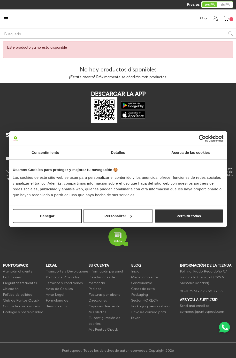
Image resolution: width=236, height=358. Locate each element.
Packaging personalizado (151, 306)
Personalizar (118, 216)
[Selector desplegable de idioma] (203, 18)
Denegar (47, 216)
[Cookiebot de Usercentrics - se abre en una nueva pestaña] (202, 138)
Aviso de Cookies (59, 289)
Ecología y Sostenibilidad (23, 312)
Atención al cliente (17, 271)
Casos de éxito (143, 289)
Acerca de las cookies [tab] (190, 152)
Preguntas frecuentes (20, 283)
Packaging (139, 294)
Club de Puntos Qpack (21, 300)
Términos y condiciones (64, 283)
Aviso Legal (55, 294)
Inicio (135, 271)
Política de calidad (17, 294)
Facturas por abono (105, 294)
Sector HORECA (144, 300)
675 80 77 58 (211, 291)
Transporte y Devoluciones (67, 271)
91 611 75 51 (188, 291)
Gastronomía (141, 283)
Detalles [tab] (118, 152)
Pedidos (95, 289)
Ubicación (11, 289)
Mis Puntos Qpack (103, 329)
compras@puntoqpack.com (202, 311)
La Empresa (13, 277)
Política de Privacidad (63, 277)
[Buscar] (118, 34)
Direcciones (98, 300)
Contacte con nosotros (21, 306)
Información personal (106, 271)
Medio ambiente (144, 277)
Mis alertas (97, 312)
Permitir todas (189, 216)
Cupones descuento (104, 306)
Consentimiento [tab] (45, 152)
